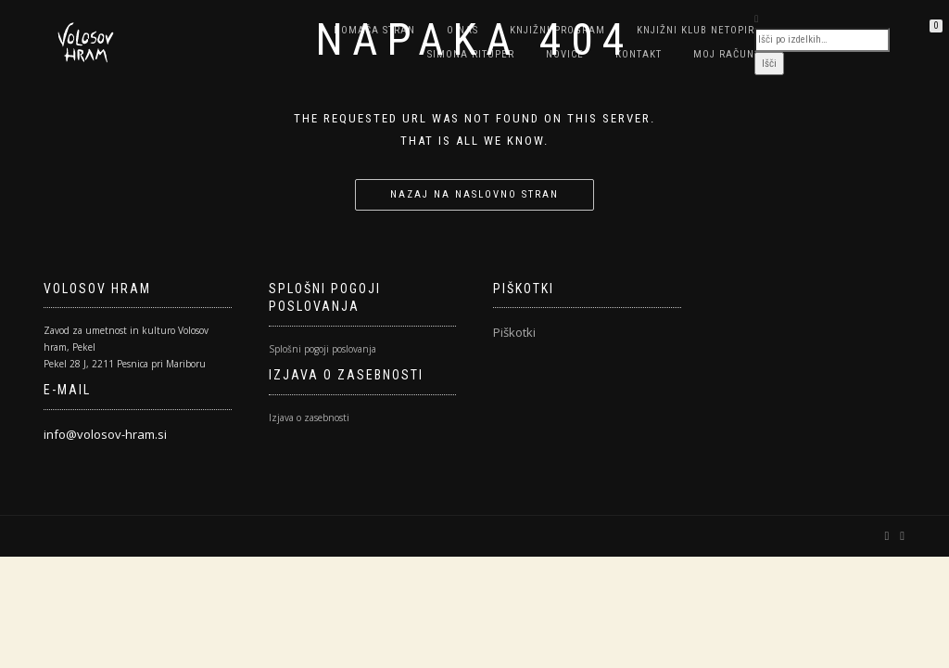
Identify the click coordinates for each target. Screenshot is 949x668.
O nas (462, 30)
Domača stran (374, 30)
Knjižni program (557, 30)
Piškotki (514, 332)
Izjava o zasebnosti (309, 417)
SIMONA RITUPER (470, 54)
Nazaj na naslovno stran (474, 194)
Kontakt (638, 54)
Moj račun (723, 54)
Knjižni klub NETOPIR (695, 30)
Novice (565, 54)
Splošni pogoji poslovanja (322, 348)
